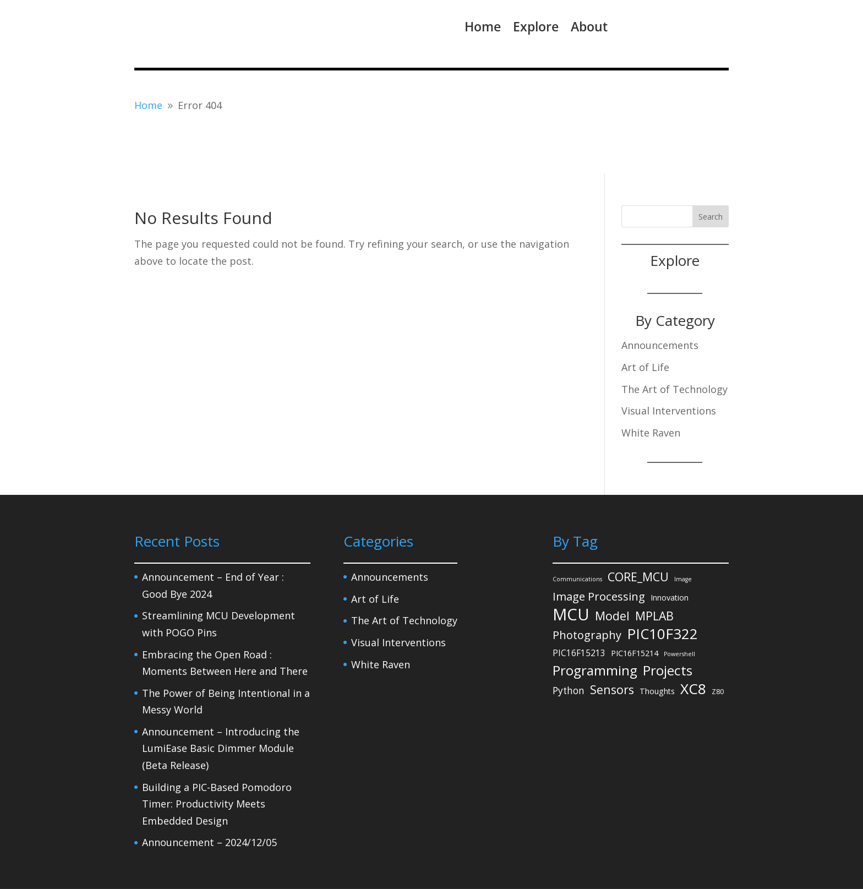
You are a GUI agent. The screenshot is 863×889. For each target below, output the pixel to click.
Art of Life (645, 322)
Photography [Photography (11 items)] (587, 589)
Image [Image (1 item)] (683, 534)
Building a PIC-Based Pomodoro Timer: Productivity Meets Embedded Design (217, 758)
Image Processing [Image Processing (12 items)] (599, 551)
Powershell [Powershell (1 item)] (679, 608)
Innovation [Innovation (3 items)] (670, 552)
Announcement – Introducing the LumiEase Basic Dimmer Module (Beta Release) (220, 703)
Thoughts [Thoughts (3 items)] (657, 646)
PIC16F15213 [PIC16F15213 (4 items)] (579, 607)
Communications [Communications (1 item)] (577, 534)
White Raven (650, 387)
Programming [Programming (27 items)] (595, 625)
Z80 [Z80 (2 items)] (718, 646)
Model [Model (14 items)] (612, 571)
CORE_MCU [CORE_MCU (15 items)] (638, 531)
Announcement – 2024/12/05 (209, 797)
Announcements (659, 300)
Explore (536, 26)
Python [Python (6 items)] (569, 645)
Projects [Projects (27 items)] (667, 625)
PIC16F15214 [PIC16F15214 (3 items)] (634, 607)
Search (710, 171)
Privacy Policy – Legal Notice (187, 860)
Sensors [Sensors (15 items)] (612, 644)
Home (483, 26)
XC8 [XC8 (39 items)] (693, 643)
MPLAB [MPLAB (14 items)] (654, 571)
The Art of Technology (674, 343)
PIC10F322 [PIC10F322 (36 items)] (662, 588)
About (589, 26)
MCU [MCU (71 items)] (571, 569)
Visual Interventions (668, 365)
